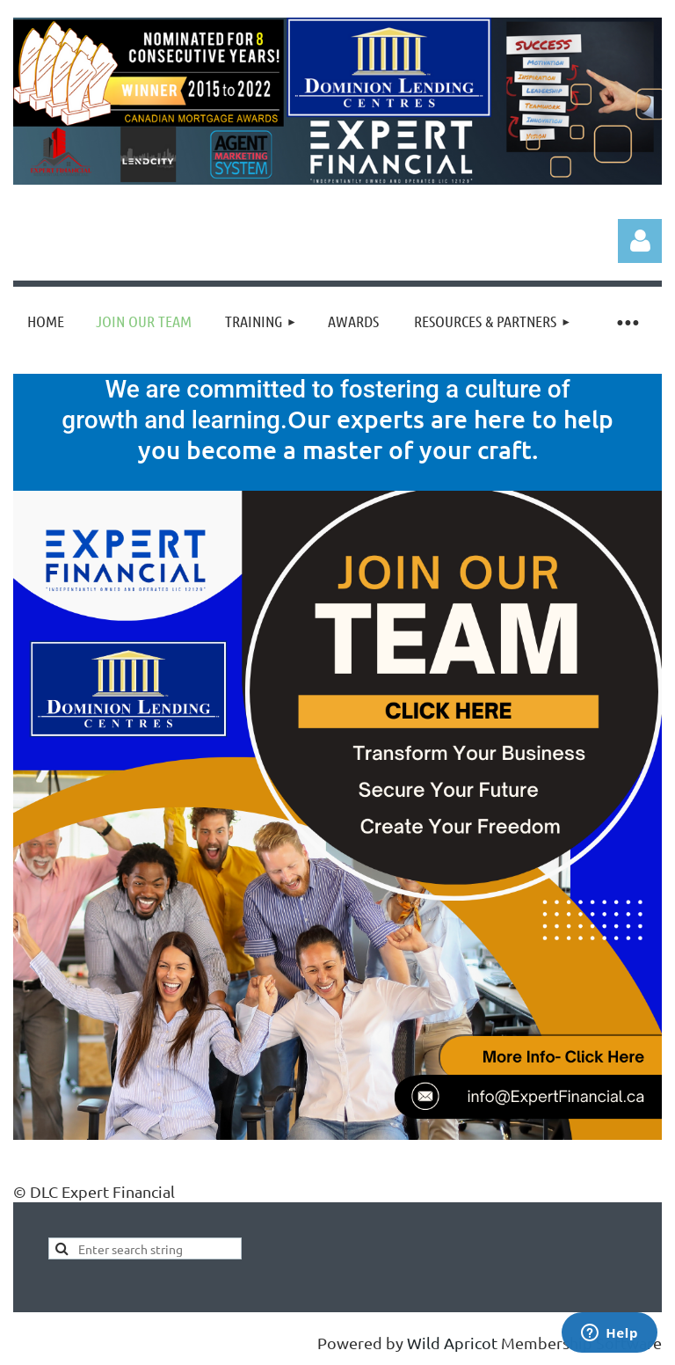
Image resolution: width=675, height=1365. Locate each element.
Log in (640, 241)
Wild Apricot (452, 1342)
